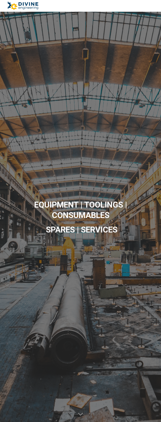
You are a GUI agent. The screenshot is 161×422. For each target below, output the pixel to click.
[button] (80, 414)
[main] (80, 216)
